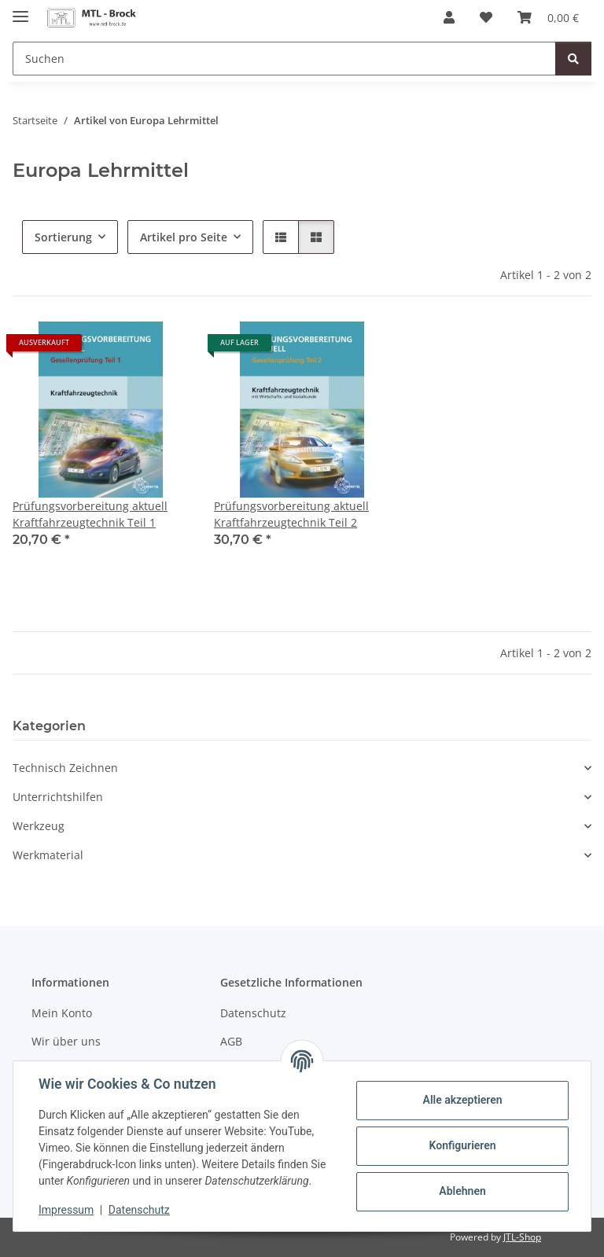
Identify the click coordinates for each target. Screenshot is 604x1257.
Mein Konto (61, 1012)
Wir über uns (66, 1041)
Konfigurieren (462, 1145)
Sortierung (63, 237)
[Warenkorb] (548, 17)
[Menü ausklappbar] (20, 10)
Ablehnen (462, 1191)
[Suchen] (284, 58)
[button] (449, 17)
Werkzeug (38, 825)
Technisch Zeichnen (65, 767)
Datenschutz (139, 1210)
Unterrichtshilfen (58, 796)
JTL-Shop (522, 1237)
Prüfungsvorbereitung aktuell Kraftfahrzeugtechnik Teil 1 (90, 514)
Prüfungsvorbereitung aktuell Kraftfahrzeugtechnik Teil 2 (291, 514)
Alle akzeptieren (462, 1099)
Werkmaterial (48, 854)
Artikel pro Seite (183, 237)
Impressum (66, 1210)
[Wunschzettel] (486, 17)
